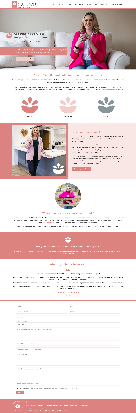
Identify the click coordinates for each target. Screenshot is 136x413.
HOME (53, 4)
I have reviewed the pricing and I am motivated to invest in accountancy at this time (47, 388)
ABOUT (61, 4)
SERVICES (70, 4)
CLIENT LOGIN (116, 4)
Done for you (55, 222)
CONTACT (104, 4)
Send (20, 392)
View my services (81, 169)
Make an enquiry (25, 59)
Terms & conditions (34, 410)
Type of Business (22, 321)
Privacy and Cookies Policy (56, 410)
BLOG (81, 4)
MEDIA (88, 4)
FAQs (96, 4)
